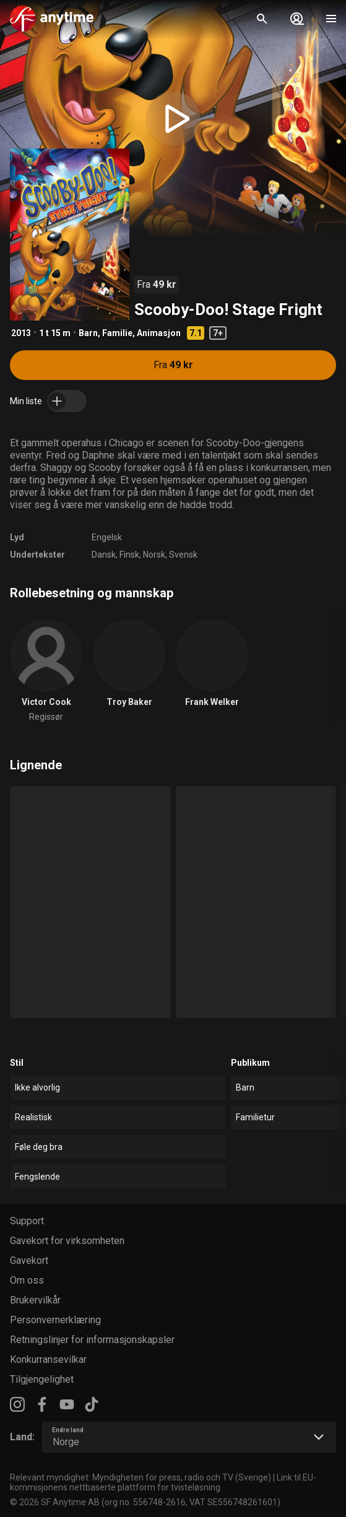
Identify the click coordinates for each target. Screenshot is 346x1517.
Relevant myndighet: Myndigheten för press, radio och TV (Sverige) (140, 1477)
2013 (21, 333)
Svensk (183, 555)
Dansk (104, 555)
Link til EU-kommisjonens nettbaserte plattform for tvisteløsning (163, 1482)
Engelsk (107, 537)
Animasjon (159, 333)
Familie (117, 333)
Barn (88, 333)
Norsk (154, 555)
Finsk (129, 555)
